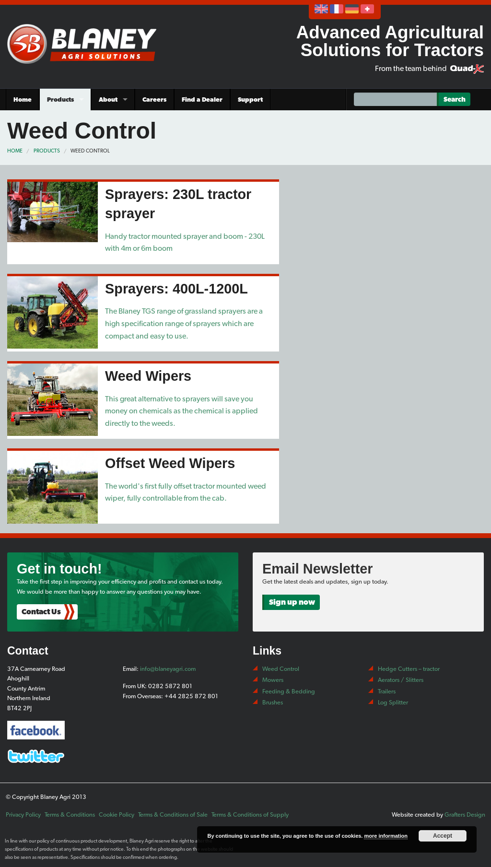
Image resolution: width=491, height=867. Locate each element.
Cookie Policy (116, 814)
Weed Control (90, 151)
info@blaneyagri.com (168, 668)
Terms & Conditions (70, 814)
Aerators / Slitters (400, 679)
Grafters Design (464, 814)
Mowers (272, 679)
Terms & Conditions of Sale (173, 814)
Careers (154, 99)
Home (22, 99)
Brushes (272, 702)
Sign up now (292, 602)
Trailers (387, 691)
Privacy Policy (23, 814)
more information (385, 836)
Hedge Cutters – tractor (409, 668)
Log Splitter (393, 702)
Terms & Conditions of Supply (250, 814)
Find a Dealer (202, 99)
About (108, 99)
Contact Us (41, 611)
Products (60, 99)
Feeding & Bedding (288, 691)
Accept (442, 835)
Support (250, 99)
